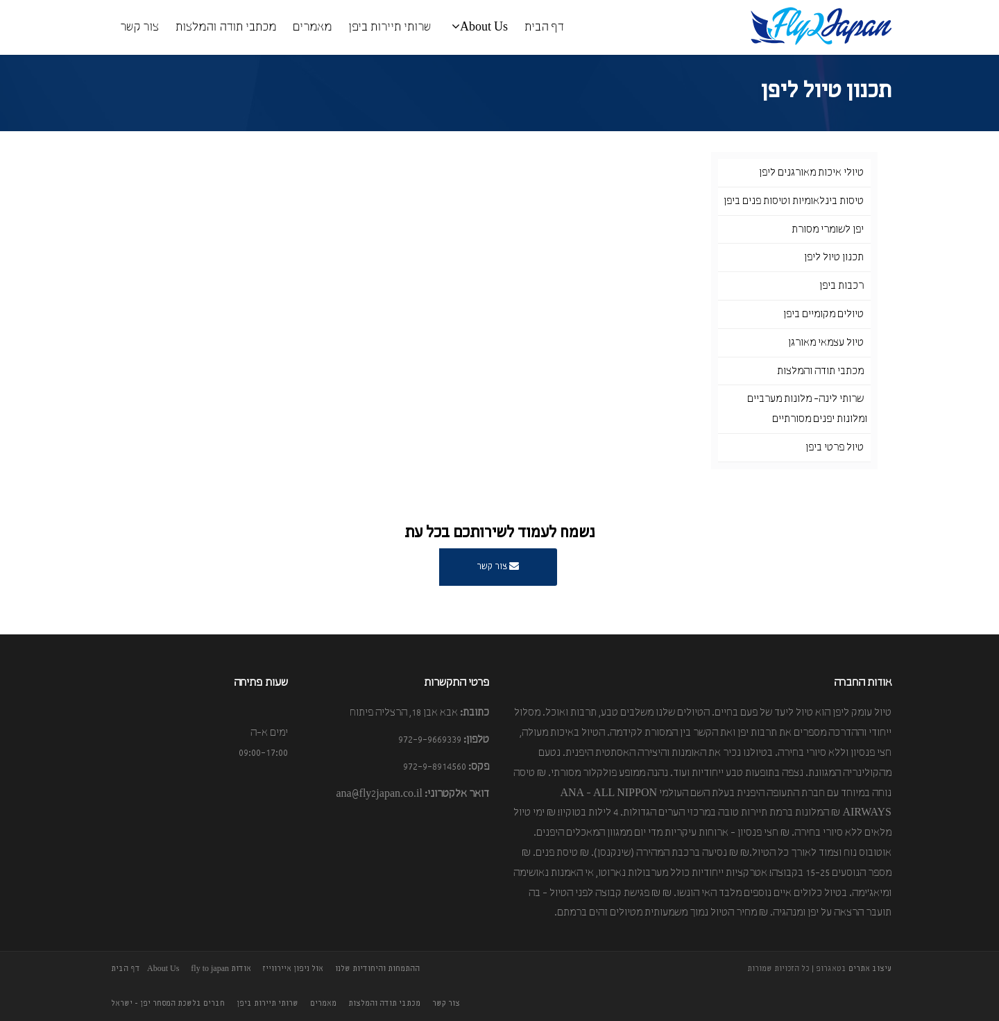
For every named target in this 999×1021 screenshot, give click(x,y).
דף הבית (543, 27)
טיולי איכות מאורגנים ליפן (811, 173)
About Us (480, 26)
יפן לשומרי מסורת (828, 230)
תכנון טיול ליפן (834, 257)
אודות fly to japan (221, 968)
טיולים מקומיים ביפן (823, 314)
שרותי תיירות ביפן (390, 27)
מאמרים (312, 27)
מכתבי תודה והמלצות (226, 27)
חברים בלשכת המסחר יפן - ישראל (168, 1003)
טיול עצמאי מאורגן (826, 343)
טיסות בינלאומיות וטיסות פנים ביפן (794, 201)
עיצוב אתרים (869, 968)
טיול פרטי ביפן (834, 448)
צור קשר (139, 27)
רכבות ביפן (841, 286)
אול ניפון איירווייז (293, 968)
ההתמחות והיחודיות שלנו (377, 968)
